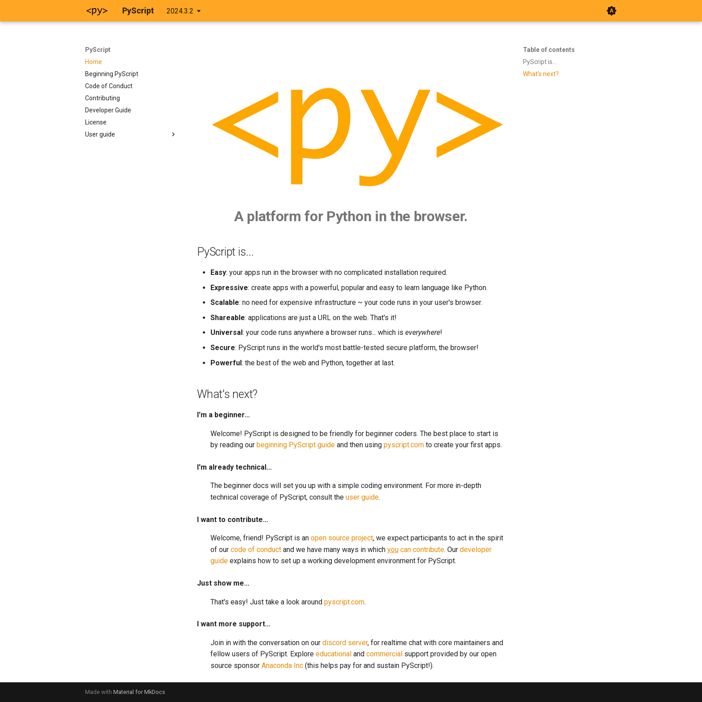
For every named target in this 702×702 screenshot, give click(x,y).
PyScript (98, 49)
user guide (362, 497)
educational (333, 654)
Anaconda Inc (282, 665)
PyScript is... (539, 61)
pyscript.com (404, 445)
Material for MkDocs (139, 692)
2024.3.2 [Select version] (180, 11)
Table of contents (549, 49)
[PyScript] (96, 11)
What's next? (541, 73)
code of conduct (256, 549)
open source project (342, 538)
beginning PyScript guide (296, 445)
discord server (345, 642)
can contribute (415, 549)
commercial (384, 654)
